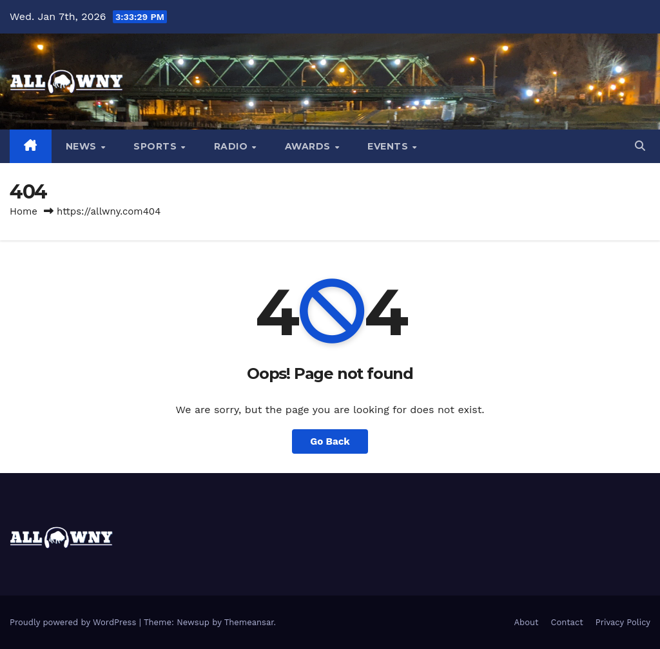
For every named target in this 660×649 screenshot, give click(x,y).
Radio (232, 146)
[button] (640, 146)
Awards (309, 146)
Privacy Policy (623, 622)
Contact (567, 622)
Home (23, 211)
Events (389, 146)
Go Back (330, 441)
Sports (156, 146)
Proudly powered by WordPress (74, 622)
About (526, 622)
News (83, 146)
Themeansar (249, 622)
